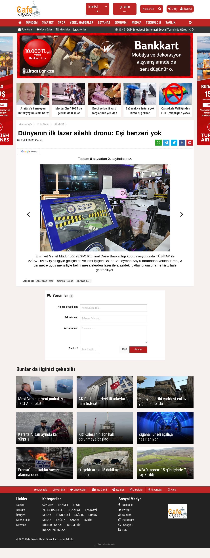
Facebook (125, 505)
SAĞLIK (170, 22)
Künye (20, 505)
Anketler (80, 29)
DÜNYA (92, 515)
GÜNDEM (32, 22)
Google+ (125, 525)
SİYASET (48, 22)
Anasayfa (25, 124)
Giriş (172, 9)
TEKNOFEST (84, 281)
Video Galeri (44, 29)
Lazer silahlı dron (44, 281)
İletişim (20, 515)
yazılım (97, 544)
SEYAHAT (104, 22)
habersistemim (109, 544)
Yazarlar (118, 489)
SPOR (61, 22)
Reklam (20, 510)
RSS (122, 530)
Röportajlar (155, 489)
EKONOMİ (121, 22)
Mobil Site (59, 489)
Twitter (124, 510)
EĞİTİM (87, 520)
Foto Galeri (25, 29)
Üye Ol (186, 9)
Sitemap (21, 525)
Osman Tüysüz (65, 281)
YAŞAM (74, 520)
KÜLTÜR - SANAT (52, 525)
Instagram (126, 520)
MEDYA (136, 22)
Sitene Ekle (23, 520)
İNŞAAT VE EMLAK (54, 530)
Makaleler (63, 29)
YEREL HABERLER (81, 22)
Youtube (124, 515)
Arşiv (172, 489)
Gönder (138, 349)
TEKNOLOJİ (153, 22)
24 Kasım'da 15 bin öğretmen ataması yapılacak (153, 29)
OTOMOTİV (74, 525)
